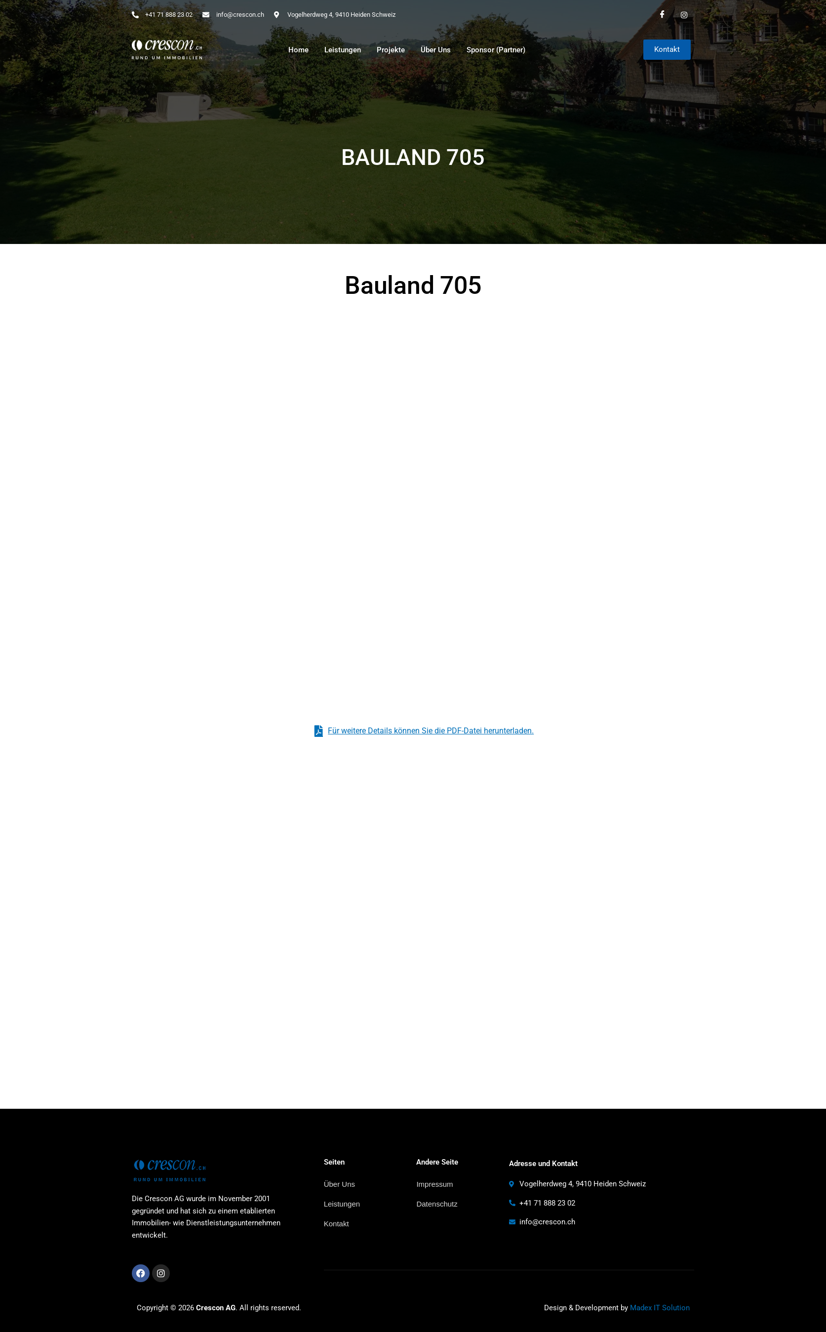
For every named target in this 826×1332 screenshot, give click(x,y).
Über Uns (436, 49)
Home (298, 49)
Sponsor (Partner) (496, 49)
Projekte (391, 49)
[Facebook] (662, 14)
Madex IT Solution (660, 1307)
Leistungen (342, 49)
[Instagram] (684, 14)
